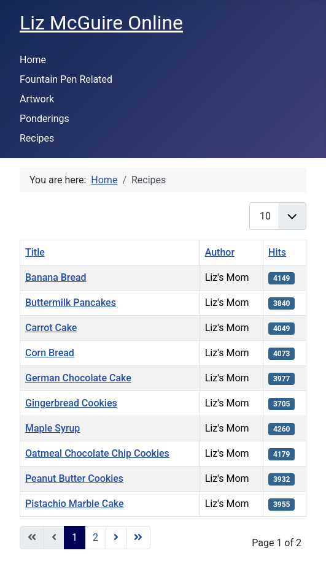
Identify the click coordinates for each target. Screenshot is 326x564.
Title (35, 252)
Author (220, 252)
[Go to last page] (138, 537)
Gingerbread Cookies (71, 403)
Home (33, 60)
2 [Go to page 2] (95, 537)
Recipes (37, 138)
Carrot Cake (51, 327)
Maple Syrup (52, 428)
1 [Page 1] (74, 537)
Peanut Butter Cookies (74, 478)
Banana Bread (56, 277)
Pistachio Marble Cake (74, 503)
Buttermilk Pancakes (70, 302)
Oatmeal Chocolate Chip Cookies (97, 453)
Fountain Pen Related (66, 79)
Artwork (37, 99)
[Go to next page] (116, 537)
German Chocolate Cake (78, 378)
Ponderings (44, 118)
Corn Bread (49, 353)
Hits (277, 252)
